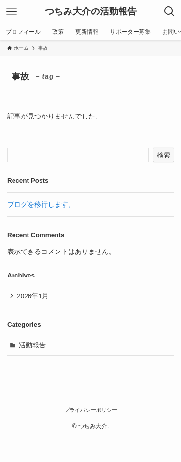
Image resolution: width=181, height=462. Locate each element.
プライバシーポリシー (90, 410)
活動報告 (32, 345)
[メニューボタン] (11, 11)
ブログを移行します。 (41, 204)
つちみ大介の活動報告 (91, 11)
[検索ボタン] (169, 11)
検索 (163, 155)
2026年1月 (33, 296)
